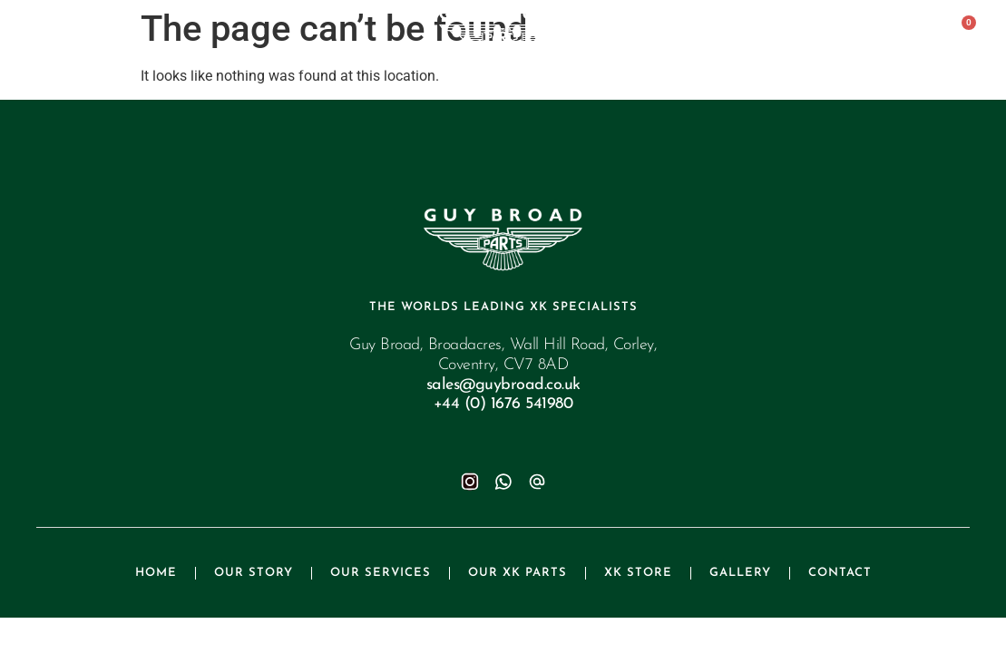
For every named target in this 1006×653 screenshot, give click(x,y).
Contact (840, 573)
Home (156, 573)
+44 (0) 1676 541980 (503, 404)
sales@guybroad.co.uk (503, 385)
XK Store (638, 573)
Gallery (740, 573)
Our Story (253, 573)
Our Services (380, 573)
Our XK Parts (517, 573)
